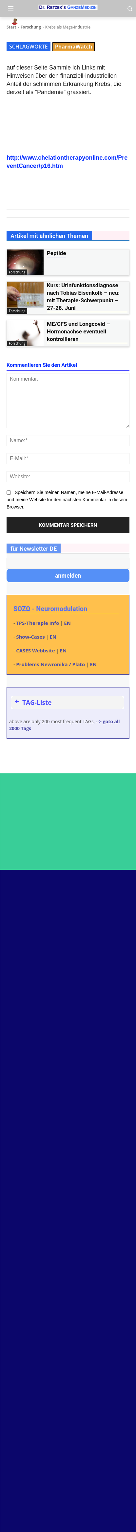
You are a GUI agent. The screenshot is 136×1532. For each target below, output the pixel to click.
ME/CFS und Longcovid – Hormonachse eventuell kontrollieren (78, 331)
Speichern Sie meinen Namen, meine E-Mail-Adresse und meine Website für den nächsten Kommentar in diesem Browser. (67, 499)
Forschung (17, 272)
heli (28, 21)
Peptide (56, 253)
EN (67, 623)
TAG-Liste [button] (32, 702)
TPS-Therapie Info (37, 623)
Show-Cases (30, 636)
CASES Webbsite (35, 650)
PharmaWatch (73, 46)
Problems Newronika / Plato (50, 664)
